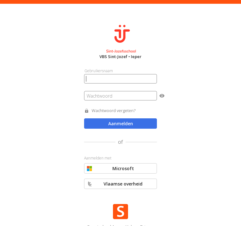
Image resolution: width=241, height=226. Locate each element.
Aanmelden (120, 123)
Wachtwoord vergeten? (114, 110)
